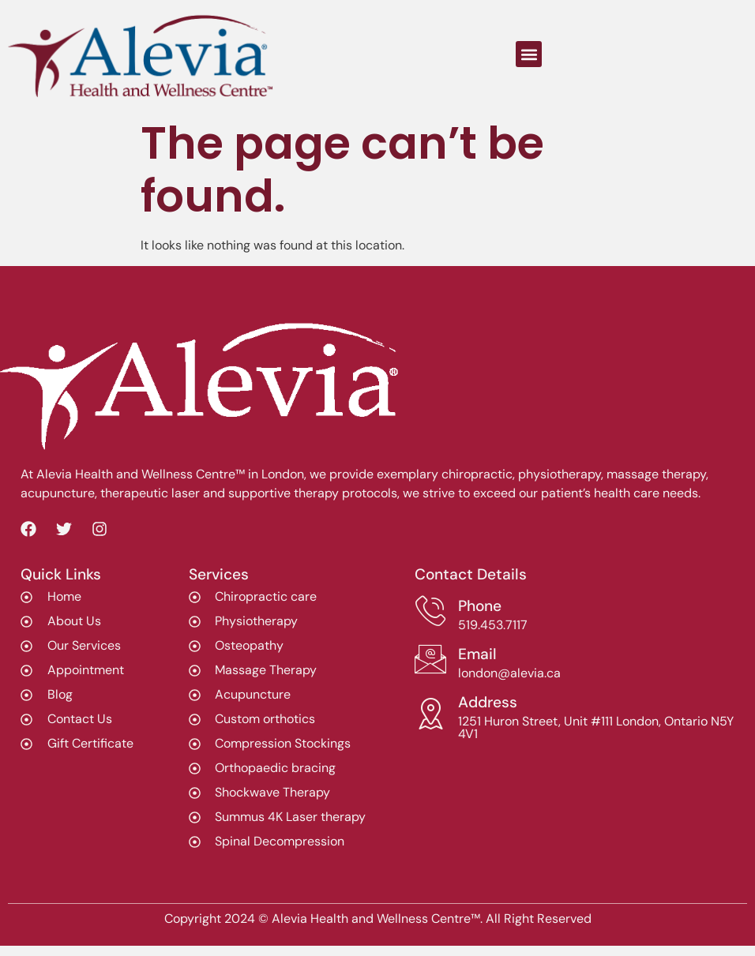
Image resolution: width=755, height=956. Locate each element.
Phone (479, 606)
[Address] (430, 713)
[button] (529, 54)
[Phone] (430, 611)
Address (487, 702)
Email (477, 654)
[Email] (430, 659)
